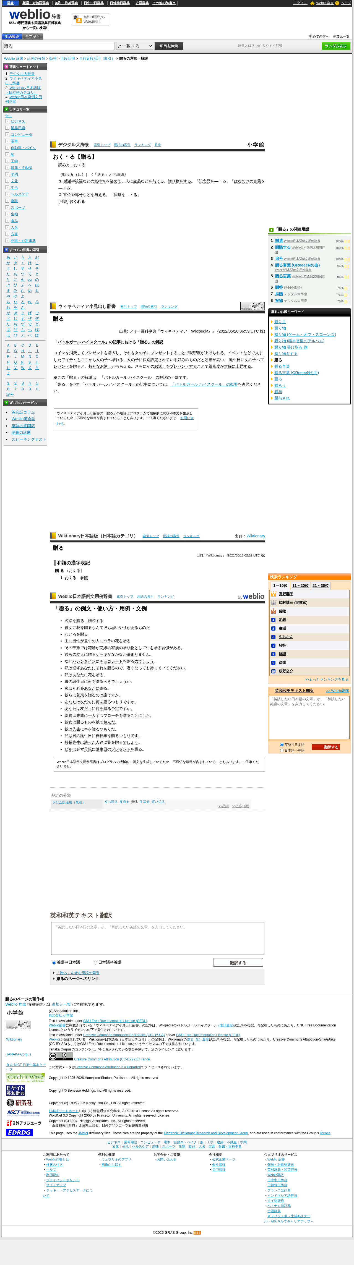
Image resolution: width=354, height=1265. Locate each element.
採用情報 (218, 1169)
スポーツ (18, 207)
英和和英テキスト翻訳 (81, 915)
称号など (82, 194)
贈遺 (279, 240)
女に (72, 627)
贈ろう (280, 385)
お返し (106, 366)
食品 (14, 221)
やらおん (286, 637)
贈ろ (278, 379)
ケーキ (101, 654)
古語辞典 (142, 3)
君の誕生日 (82, 735)
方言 (14, 234)
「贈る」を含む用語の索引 (78, 973)
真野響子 (286, 594)
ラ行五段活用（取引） (97, 58)
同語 (116, 174)
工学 (14, 161)
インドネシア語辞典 (282, 1195)
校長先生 (72, 742)
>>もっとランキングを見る (326, 679)
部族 (76, 647)
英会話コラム (23, 412)
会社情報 (218, 1164)
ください (177, 668)
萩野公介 (286, 671)
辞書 (10, 3)
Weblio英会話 (23, 419)
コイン (59, 353)
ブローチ (111, 715)
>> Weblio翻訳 (337, 691)
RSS (197, 1232)
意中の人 (92, 641)
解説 (159, 342)
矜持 (282, 645)
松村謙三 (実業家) (293, 602)
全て (8, 115)
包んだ (109, 722)
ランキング (142, 145)
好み (181, 359)
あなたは (72, 702)
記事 (117, 342)
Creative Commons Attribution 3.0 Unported (108, 1067)
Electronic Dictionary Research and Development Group (206, 1133)
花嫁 (103, 647)
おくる (70, 578)
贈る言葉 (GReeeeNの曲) (297, 265)
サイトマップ (56, 1185)
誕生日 (235, 359)
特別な (94, 366)
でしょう (130, 742)
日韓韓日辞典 (120, 3)
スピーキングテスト (29, 439)
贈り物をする (179, 181)
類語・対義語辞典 (35, 3)
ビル (68, 749)
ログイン (300, 3)
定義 (282, 620)
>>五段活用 (240, 806)
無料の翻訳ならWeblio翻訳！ (94, 19)
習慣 (165, 647)
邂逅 (282, 628)
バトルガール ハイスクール (81, 342)
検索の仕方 (54, 1164)
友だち (86, 702)
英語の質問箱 (23, 426)
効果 (208, 359)
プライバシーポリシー (62, 1180)
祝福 (79, 181)
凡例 (158, 145)
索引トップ (102, 145)
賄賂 (68, 620)
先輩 (80, 715)
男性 (76, 641)
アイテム (69, 359)
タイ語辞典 (275, 1200)
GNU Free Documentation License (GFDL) (115, 1021)
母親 (88, 749)
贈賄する (95, 620)
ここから (88, 359)
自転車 (101, 735)
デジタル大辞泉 (73, 144)
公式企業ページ (223, 1159)
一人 (92, 715)
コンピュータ (21, 134)
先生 (76, 729)
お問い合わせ (167, 1159)
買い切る (158, 801)
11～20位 (300, 585)
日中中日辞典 (94, 3)
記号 (10, 394)
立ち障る (111, 801)
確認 (282, 654)
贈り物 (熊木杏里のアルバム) (299, 341)
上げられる (214, 353)
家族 (115, 647)
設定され (158, 359)
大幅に (230, 366)
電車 (14, 141)
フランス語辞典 (279, 1190)
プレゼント (94, 353)
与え (156, 181)
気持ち (100, 181)
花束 (80, 695)
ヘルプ (346, 3)
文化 (14, 181)
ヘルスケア (20, 194)
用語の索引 (122, 145)
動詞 (52, 58)
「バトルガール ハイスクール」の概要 (204, 384)
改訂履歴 (202, 1039)
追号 (279, 258)
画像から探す (111, 1164)
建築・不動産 (21, 168)
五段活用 (68, 58)
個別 (146, 359)
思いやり (119, 627)
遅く (130, 668)
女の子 (141, 353)
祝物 (279, 300)
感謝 (67, 181)
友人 (80, 654)
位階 (117, 194)
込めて (115, 181)
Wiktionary (255, 536)
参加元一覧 (341, 36)
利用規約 (52, 1175)
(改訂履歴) (226, 1025)
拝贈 (279, 294)
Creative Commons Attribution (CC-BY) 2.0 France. (112, 1059)
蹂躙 (282, 662)
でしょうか (121, 681)
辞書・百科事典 (23, 241)
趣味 (14, 201)
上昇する (243, 366)
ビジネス (18, 121)
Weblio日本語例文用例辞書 (85, 596)
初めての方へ (319, 36)
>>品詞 (223, 806)
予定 (115, 708)
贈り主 (280, 322)
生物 (14, 214)
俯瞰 (282, 611)
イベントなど (239, 353)
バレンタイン (84, 661)
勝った (90, 742)
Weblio (54, 1039)
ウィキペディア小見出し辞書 (87, 306)
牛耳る (145, 801)
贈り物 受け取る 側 (291, 347)
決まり (132, 654)
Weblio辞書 (57, 1025)
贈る (190, 1039)
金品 (137, 181)
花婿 (92, 647)
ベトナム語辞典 (279, 1206)
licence (325, 1133)
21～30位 (321, 585)
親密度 (195, 353)
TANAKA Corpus (18, 1054)
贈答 (279, 287)
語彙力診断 (21, 432)
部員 (68, 715)
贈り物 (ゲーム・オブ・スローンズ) (305, 334)
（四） (79, 174)
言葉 (257, 181)
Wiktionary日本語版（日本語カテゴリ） (98, 536)
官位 (67, 194)
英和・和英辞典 (66, 3)
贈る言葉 (283, 276)
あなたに (88, 668)
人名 (14, 227)
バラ (107, 641)
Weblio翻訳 (275, 1175)
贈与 (278, 392)
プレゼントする (164, 353)
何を (92, 681)
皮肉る (124, 801)
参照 (84, 578)
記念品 (204, 181)
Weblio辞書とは (57, 1159)
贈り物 (128, 647)
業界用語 (18, 128)
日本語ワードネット (64, 1111)
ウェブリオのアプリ (116, 1159)
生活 (14, 187)
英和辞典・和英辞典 (282, 1169)
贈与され (282, 398)
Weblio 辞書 (325, 3)
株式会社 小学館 (61, 1015)
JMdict (83, 1133)
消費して (77, 353)
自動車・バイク (23, 148)
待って (156, 668)
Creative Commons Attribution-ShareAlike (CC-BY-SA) (124, 1035)
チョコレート (111, 661)
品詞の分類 (36, 58)
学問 (14, 174)
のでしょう (144, 661)
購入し (113, 353)
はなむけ (241, 181)
